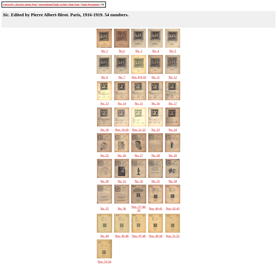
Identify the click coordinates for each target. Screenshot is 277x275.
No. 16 (156, 103)
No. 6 (104, 77)
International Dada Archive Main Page (59, 4)
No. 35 (104, 208)
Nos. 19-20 (121, 129)
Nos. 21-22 (139, 129)
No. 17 (173, 103)
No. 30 (104, 181)
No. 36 (122, 208)
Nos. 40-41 (155, 208)
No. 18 (104, 129)
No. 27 (139, 155)
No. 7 (121, 77)
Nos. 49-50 (155, 236)
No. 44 (104, 236)
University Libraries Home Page (20, 4)
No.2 (122, 51)
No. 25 (104, 155)
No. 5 (172, 51)
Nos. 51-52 (172, 236)
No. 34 (173, 181)
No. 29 (173, 155)
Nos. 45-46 (121, 236)
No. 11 (156, 77)
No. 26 (122, 155)
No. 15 (139, 103)
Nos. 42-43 (172, 208)
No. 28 (156, 155)
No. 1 (104, 51)
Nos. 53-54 (104, 261)
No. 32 (139, 181)
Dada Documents (90, 4)
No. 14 (122, 103)
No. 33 (156, 181)
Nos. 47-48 (139, 236)
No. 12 (173, 77)
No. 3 (138, 51)
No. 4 (155, 51)
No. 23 (156, 129)
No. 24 (173, 129)
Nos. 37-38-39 (138, 208)
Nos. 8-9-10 (138, 77)
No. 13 (104, 103)
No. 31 (122, 181)
